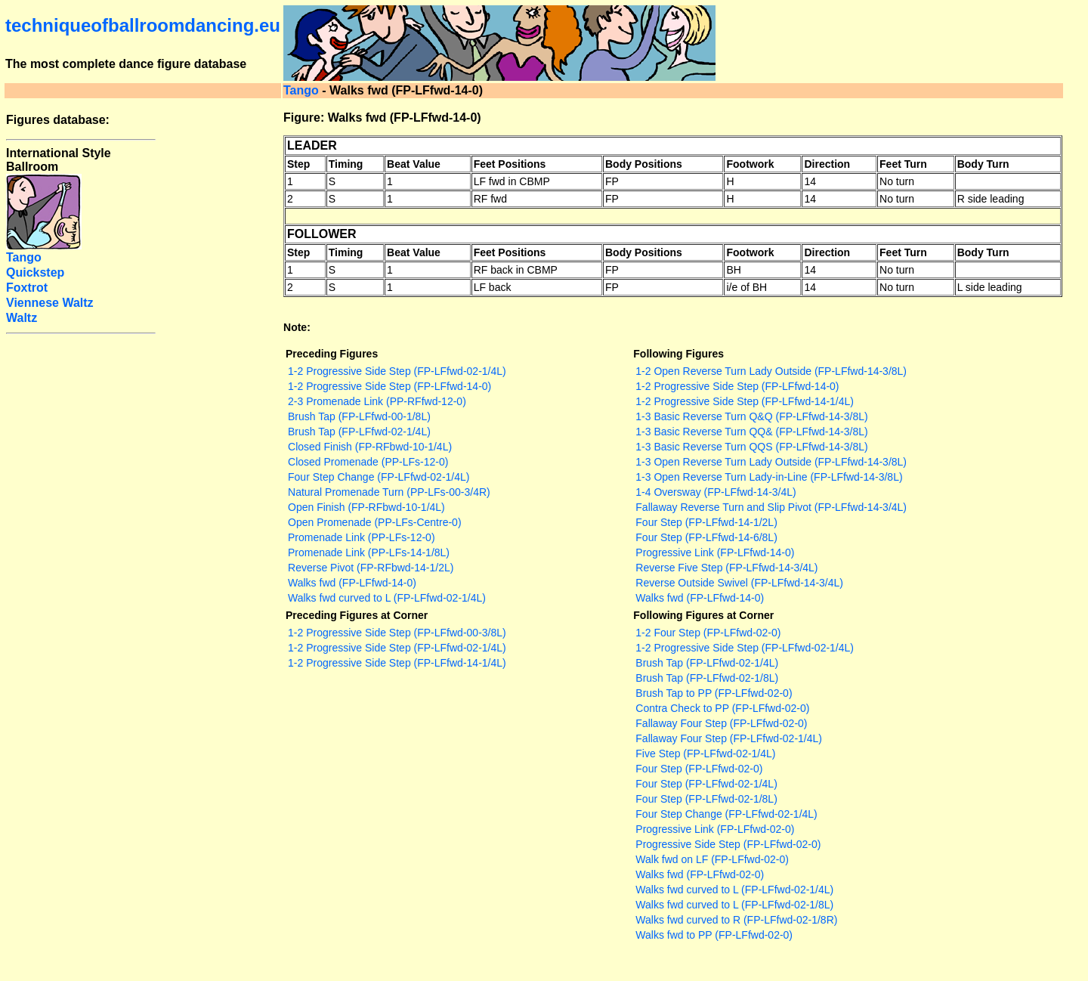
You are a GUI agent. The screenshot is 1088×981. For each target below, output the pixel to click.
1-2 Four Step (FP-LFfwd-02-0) (707, 633)
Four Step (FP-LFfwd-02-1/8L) (706, 799)
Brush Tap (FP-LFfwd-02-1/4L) (359, 432)
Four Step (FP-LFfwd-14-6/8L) (706, 537)
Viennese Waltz (50, 302)
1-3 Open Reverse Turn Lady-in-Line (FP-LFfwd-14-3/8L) (768, 477)
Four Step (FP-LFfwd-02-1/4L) (706, 784)
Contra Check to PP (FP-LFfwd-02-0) (722, 708)
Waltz (21, 317)
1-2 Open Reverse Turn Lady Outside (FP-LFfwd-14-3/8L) (771, 371)
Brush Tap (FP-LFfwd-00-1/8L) (359, 416)
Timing (346, 164)
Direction (827, 164)
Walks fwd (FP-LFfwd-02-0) (699, 874)
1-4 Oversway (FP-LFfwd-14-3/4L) (715, 492)
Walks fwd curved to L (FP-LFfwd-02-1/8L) (734, 905)
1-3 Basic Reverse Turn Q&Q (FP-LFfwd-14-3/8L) (751, 416)
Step (298, 164)
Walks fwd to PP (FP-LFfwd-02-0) (714, 935)
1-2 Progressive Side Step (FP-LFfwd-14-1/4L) (744, 401)
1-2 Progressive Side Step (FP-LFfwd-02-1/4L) (397, 371)
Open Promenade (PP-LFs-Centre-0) (375, 522)
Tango (301, 90)
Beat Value (413, 164)
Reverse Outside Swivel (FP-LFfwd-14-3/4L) (739, 583)
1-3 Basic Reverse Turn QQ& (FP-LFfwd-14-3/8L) (751, 432)
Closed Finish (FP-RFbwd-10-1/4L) (370, 447)
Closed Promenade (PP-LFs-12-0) (368, 462)
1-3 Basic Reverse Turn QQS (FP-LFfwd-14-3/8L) (751, 447)
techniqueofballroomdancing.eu (142, 25)
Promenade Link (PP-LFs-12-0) (361, 537)
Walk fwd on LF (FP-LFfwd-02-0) (712, 859)
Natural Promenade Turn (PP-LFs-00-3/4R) (389, 492)
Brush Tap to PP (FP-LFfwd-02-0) (713, 693)
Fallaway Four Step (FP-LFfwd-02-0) (721, 723)
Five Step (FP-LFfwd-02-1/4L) (705, 753)
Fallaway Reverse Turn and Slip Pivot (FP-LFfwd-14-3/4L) (771, 507)
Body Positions (643, 164)
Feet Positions (510, 164)
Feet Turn (903, 164)
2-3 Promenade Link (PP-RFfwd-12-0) (377, 401)
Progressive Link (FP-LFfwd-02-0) (714, 829)
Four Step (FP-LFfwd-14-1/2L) (706, 522)
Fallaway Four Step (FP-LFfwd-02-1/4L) (728, 738)
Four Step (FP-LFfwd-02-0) (698, 769)
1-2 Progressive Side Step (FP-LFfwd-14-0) (389, 386)
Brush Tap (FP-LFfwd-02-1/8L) (706, 678)
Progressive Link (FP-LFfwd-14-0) (714, 552)
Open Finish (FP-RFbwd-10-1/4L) (366, 507)
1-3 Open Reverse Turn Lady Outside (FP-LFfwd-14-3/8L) (771, 462)
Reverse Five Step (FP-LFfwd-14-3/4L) (726, 568)
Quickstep (35, 272)
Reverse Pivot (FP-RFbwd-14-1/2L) (370, 568)
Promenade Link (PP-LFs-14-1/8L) (369, 552)
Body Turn (983, 164)
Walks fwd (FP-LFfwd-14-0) (352, 583)
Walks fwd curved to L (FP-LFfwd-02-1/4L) (387, 598)
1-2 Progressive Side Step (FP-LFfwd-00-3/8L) (397, 633)
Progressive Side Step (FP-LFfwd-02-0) (728, 844)
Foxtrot (27, 287)
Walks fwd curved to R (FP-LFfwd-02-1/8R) (736, 920)
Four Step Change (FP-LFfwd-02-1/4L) (378, 477)
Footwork (750, 164)
